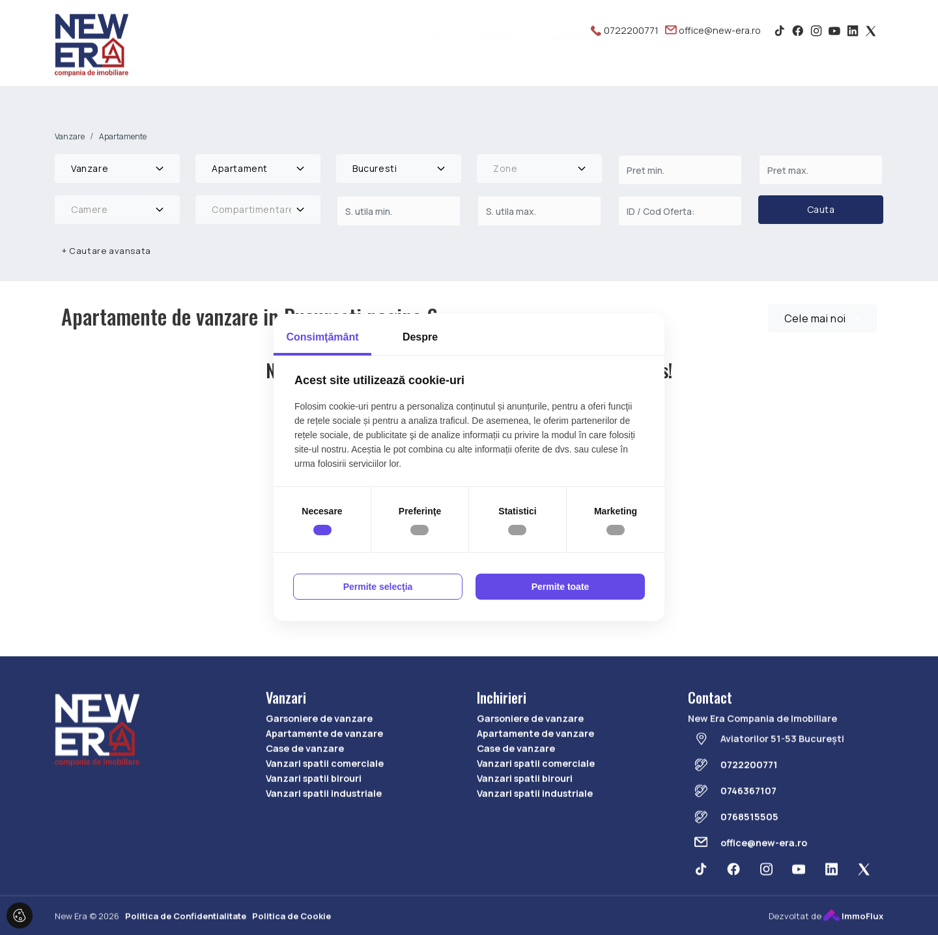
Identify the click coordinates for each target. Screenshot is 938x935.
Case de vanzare (305, 791)
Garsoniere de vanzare (319, 761)
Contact (848, 59)
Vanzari (494, 59)
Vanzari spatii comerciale (325, 806)
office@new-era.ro (713, 30)
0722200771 (624, 30)
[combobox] (117, 168)
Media (787, 59)
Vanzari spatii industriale (324, 836)
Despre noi (723, 59)
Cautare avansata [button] (106, 251)
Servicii (654, 59)
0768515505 (749, 860)
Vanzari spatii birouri (314, 821)
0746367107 (748, 834)
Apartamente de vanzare (324, 776)
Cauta (821, 209)
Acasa (436, 59)
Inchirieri (574, 59)
